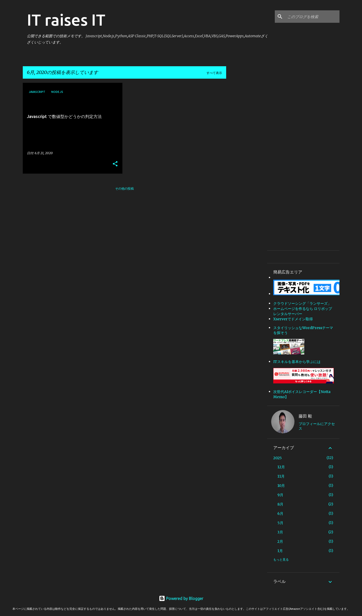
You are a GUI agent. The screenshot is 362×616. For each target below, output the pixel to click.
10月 (281, 485)
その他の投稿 (124, 188)
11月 (281, 476)
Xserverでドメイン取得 (293, 319)
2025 (277, 458)
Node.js (57, 91)
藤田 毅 (305, 416)
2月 (280, 541)
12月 (281, 467)
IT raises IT (66, 20)
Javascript (37, 91)
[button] (115, 164)
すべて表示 (214, 73)
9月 (280, 495)
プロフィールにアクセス (317, 426)
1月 (280, 550)
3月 (280, 532)
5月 (280, 523)
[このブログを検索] (312, 16)
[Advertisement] (246, 160)
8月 (280, 504)
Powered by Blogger (181, 598)
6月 (280, 513)
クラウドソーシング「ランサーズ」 (302, 303)
